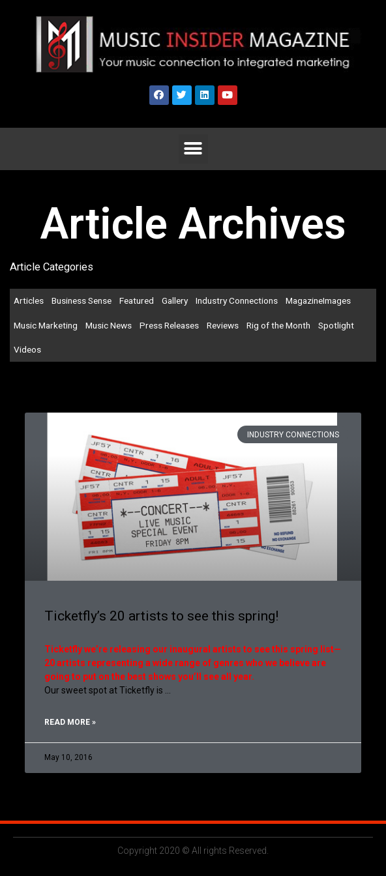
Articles (29, 300)
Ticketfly (63, 649)
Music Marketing (46, 325)
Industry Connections (237, 300)
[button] (193, 149)
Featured (136, 300)
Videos (27, 349)
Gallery (175, 300)
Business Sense (81, 300)
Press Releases (169, 325)
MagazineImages (318, 300)
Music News (108, 325)
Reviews (223, 325)
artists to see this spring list (273, 649)
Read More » (70, 722)
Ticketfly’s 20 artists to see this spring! (161, 616)
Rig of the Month (278, 325)
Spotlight (336, 325)
